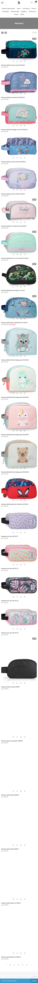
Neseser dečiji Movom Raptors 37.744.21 (13, 290)
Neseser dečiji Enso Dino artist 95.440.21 (13, 65)
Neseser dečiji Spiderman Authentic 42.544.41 (14, 486)
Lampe (16, 14)
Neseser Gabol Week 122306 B (10, 731)
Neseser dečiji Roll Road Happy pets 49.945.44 (15, 397)
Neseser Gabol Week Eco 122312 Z (11, 857)
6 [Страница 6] (26, 865)
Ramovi (34, 8)
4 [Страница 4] (18, 865)
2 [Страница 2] (10, 865)
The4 (35, 939)
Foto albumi (26, 8)
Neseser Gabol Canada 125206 (10, 646)
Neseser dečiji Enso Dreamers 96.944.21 (13, 97)
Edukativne (13, 884)
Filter (34, 32)
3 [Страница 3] (14, 865)
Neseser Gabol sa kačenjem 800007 (12, 689)
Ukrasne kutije (15, 11)
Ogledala (23, 11)
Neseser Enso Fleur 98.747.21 (9, 516)
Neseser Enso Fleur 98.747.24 (9, 575)
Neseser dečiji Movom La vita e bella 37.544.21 (14, 258)
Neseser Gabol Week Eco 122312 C (11, 815)
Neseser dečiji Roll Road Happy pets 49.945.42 (15, 360)
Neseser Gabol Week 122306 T (10, 773)
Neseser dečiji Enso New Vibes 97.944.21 (13, 194)
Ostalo (22, 14)
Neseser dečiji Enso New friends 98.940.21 (13, 162)
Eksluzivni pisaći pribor (8, 8)
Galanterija (5, 11)
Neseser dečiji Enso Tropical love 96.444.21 (13, 226)
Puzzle (12, 887)
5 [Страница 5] (22, 865)
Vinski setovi (32, 11)
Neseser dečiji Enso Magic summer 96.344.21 (14, 129)
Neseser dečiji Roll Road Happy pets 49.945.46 (15, 456)
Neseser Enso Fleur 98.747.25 (9, 604)
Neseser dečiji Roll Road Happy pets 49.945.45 (15, 427)
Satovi (19, 8)
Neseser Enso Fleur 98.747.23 (9, 545)
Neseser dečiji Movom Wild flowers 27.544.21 (14, 322)
